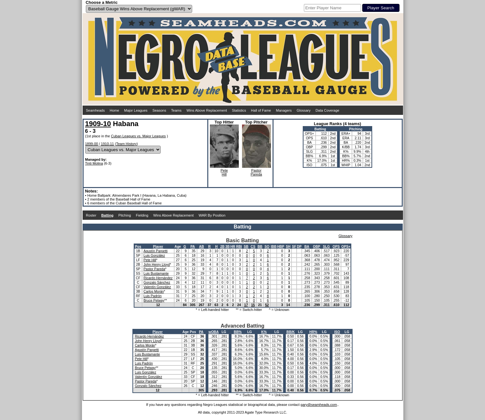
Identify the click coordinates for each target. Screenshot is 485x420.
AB (201, 246)
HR (232, 246)
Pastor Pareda (154, 269)
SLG (326, 246)
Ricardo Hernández (158, 278)
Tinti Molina (94, 163)
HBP (280, 246)
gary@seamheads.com (319, 405)
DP (299, 246)
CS (253, 246)
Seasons (159, 110)
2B (222, 246)
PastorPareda (256, 172)
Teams (176, 110)
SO (267, 246)
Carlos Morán (154, 291)
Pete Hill (150, 260)
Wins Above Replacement (206, 110)
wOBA (214, 332)
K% (264, 332)
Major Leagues (136, 110)
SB (246, 246)
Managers (284, 110)
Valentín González (157, 287)
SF (294, 246)
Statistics (239, 110)
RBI (239, 246)
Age (178, 246)
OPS (336, 246)
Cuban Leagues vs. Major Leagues (138, 136)
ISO (337, 332)
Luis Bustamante (156, 273)
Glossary (303, 110)
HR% (314, 332)
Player (158, 246)
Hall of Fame (261, 110)
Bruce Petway (154, 300)
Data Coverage (327, 110)
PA (192, 246)
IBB (273, 246)
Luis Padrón (153, 296)
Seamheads (95, 110)
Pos (138, 246)
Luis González (154, 255)
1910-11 (107, 144)
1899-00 (91, 144)
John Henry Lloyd (157, 264)
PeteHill (224, 172)
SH (288, 246)
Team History (126, 144)
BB (259, 246)
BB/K (290, 332)
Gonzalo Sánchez (157, 282)
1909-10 (98, 124)
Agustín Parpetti (156, 251)
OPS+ (345, 246)
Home (114, 110)
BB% (238, 332)
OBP (316, 246)
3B (227, 246)
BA (306, 246)
